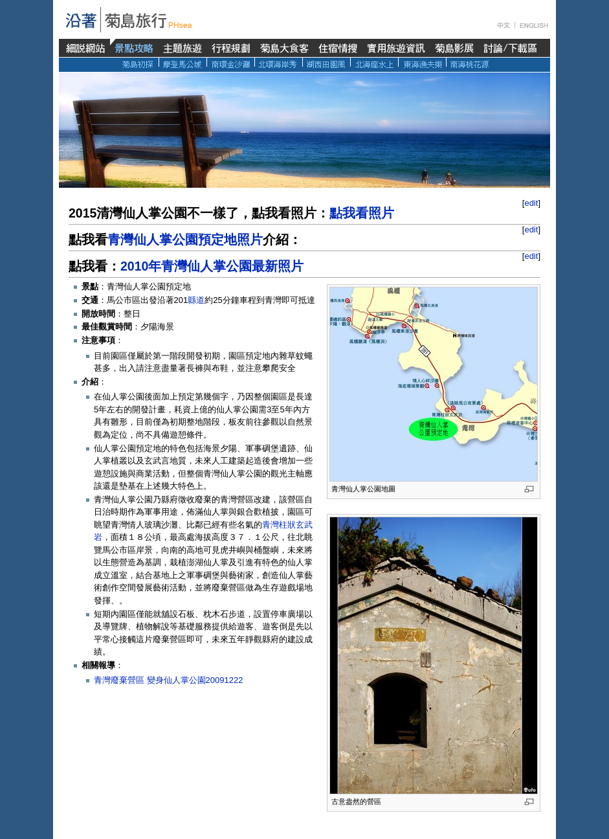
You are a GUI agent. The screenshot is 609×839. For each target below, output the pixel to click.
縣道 (196, 300)
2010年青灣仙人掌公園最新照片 (212, 266)
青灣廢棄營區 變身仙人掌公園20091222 (168, 680)
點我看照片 (361, 213)
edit (531, 203)
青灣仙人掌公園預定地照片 (185, 239)
